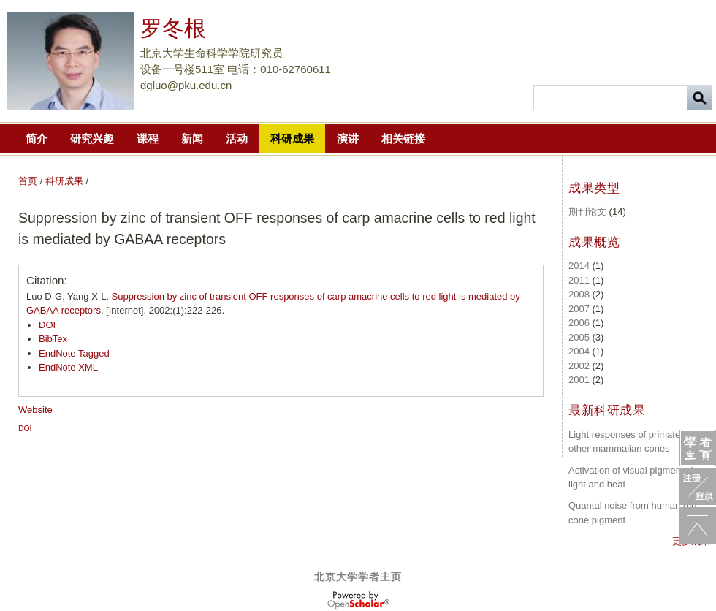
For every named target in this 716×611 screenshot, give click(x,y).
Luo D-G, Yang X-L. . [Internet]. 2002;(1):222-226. (273, 303)
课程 (148, 138)
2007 (579, 308)
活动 (237, 138)
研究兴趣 (92, 138)
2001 (579, 379)
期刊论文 (587, 211)
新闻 (192, 138)
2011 (579, 280)
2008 (579, 294)
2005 (579, 337)
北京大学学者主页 (358, 576)
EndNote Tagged (74, 353)
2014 (579, 265)
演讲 (348, 138)
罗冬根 (173, 28)
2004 (579, 351)
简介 (36, 138)
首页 (27, 180)
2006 (579, 322)
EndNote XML (68, 367)
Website (35, 409)
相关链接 (403, 138)
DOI (47, 324)
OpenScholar (358, 600)
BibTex (53, 338)
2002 (579, 365)
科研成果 (292, 138)
